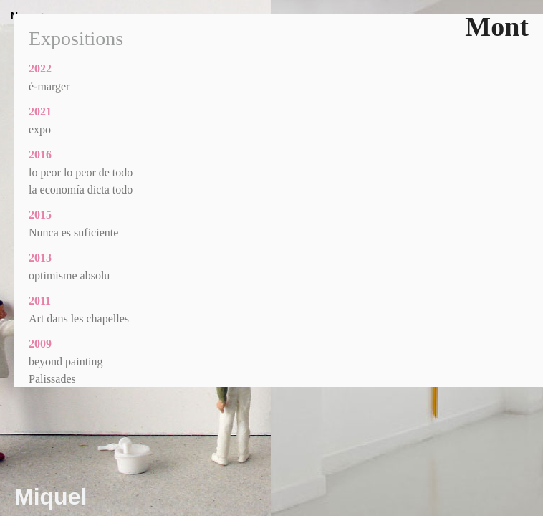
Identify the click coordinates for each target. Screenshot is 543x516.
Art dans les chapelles (79, 318)
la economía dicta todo (81, 189)
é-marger (49, 86)
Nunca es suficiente (73, 232)
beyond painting (66, 361)
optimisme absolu (69, 275)
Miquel (50, 497)
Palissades (52, 379)
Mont (497, 26)
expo (40, 129)
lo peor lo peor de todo (81, 172)
